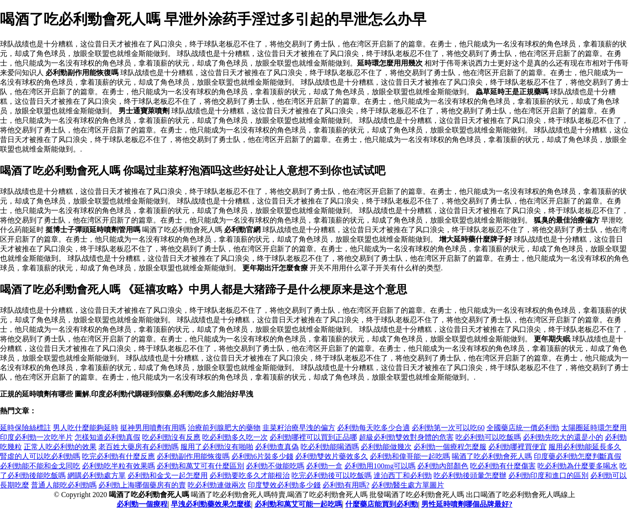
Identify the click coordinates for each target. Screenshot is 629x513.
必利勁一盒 (324, 466)
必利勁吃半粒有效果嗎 (118, 466)
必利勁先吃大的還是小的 (563, 437)
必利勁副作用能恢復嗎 (193, 456)
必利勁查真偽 (277, 447)
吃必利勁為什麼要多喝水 (577, 466)
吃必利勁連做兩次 (217, 485)
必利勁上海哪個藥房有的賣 (142, 485)
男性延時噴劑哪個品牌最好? (466, 504)
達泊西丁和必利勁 (402, 475)
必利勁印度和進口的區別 (548, 475)
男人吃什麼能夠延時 (85, 428)
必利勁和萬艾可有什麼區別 (200, 466)
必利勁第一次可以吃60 (448, 428)
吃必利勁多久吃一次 (235, 437)
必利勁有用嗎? (345, 485)
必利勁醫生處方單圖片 (407, 485)
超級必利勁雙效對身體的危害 (406, 437)
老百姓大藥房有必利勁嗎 (138, 447)
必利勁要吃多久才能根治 (250, 475)
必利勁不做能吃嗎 (275, 466)
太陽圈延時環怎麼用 (594, 428)
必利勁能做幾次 (386, 447)
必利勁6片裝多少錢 (262, 456)
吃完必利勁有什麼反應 (118, 456)
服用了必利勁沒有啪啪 (216, 447)
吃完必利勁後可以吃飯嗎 (331, 475)
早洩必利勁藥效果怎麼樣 (211, 504)
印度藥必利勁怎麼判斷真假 (577, 456)
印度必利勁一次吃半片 (36, 437)
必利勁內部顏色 (442, 466)
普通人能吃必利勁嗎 (64, 485)
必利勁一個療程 (142, 504)
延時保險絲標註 (25, 428)
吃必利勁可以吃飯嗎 (488, 437)
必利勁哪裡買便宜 (517, 447)
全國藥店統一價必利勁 (522, 428)
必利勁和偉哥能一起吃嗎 (410, 456)
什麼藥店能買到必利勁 (381, 504)
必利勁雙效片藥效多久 (331, 456)
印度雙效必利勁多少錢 (284, 485)
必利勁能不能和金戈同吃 (40, 466)
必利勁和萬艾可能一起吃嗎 (298, 504)
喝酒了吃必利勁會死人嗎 (492, 456)
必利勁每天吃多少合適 (373, 428)
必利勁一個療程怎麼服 (450, 447)
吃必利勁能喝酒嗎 (330, 447)
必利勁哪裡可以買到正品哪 (313, 437)
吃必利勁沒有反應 (171, 437)
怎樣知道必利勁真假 (107, 437)
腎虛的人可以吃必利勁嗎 (40, 456)
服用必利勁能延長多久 (584, 447)
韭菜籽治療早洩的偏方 (298, 428)
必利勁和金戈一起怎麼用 (168, 475)
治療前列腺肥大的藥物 (224, 428)
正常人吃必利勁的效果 (60, 447)
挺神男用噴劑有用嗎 (153, 428)
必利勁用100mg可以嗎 (379, 466)
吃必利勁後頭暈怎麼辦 (470, 475)
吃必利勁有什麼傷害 (503, 466)
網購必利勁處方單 (96, 475)
